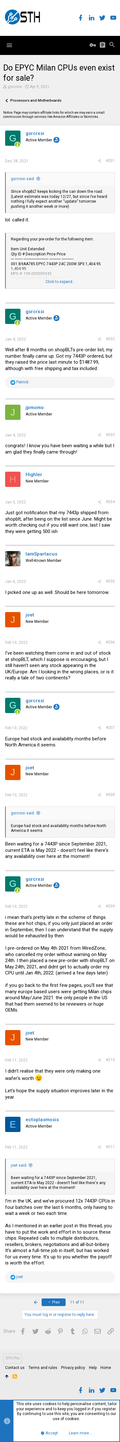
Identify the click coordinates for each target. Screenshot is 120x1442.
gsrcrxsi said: (23, 179)
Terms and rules (42, 1367)
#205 (110, 581)
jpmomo (35, 407)
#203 (110, 435)
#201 (110, 160)
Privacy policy (73, 1367)
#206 (110, 642)
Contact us (15, 1367)
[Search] (112, 45)
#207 (110, 727)
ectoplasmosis (42, 1119)
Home (105, 1367)
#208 (110, 794)
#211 (110, 1147)
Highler (34, 474)
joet (30, 615)
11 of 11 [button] (77, 1302)
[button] (9, 45)
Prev (53, 1302)
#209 (110, 906)
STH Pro (13, 1358)
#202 (110, 339)
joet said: (19, 1165)
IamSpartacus (41, 554)
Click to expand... (60, 282)
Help (93, 1367)
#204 (110, 502)
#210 (110, 1060)
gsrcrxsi (15, 86)
